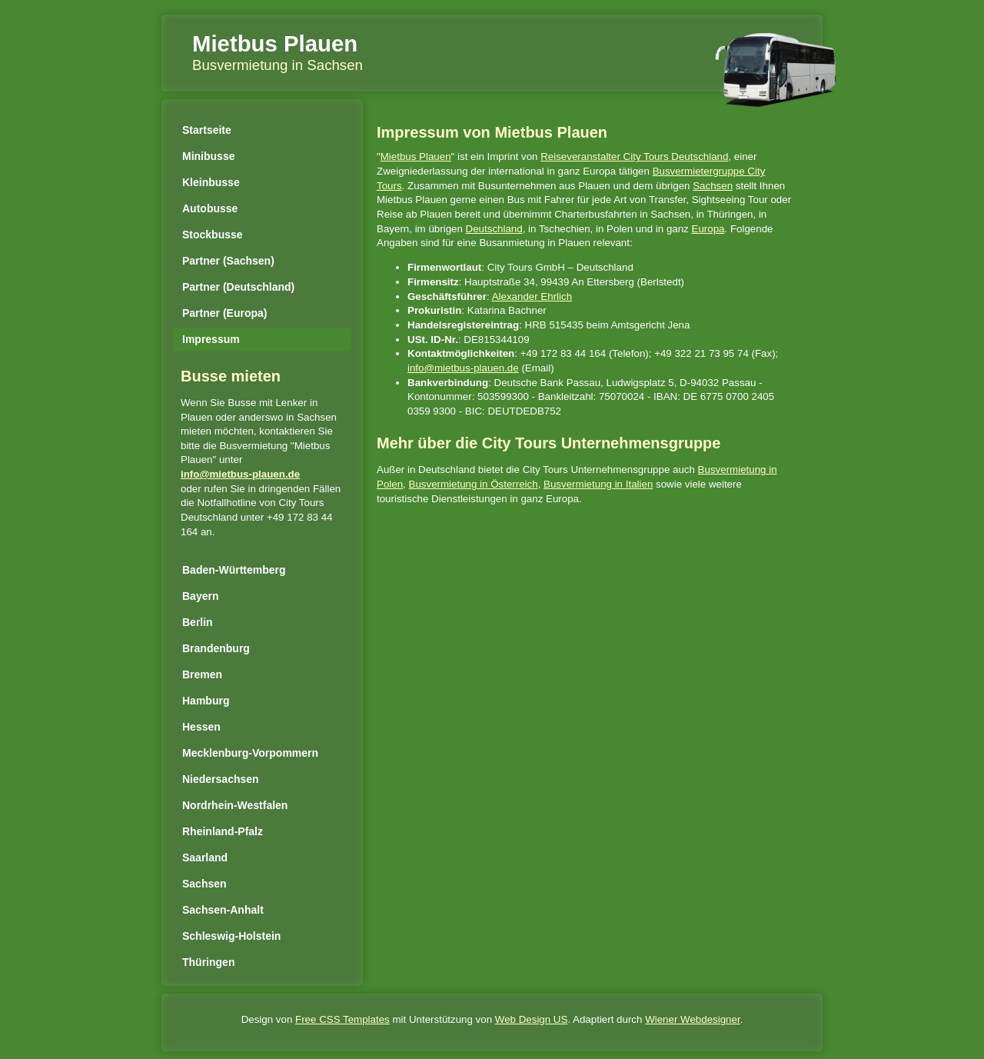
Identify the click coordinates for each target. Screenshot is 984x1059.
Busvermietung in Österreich (473, 484)
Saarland (205, 857)
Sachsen (204, 884)
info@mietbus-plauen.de (240, 474)
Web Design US (531, 1019)
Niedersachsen (220, 779)
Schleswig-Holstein (231, 936)
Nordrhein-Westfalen (235, 805)
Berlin (197, 622)
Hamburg (205, 700)
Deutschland (494, 229)
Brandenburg (216, 648)
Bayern (200, 596)
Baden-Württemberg (234, 570)
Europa (708, 229)
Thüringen (208, 962)
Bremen (202, 674)
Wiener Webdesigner (692, 1019)
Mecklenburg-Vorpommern (250, 753)
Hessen (201, 727)
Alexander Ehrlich (532, 296)
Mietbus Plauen (274, 43)
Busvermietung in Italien (598, 484)
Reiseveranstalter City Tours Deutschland (634, 156)
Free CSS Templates (342, 1019)
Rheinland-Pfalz (222, 831)
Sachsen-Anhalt (223, 910)
